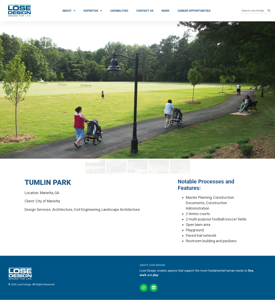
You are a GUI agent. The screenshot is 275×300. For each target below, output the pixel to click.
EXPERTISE (93, 10)
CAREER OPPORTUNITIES (194, 10)
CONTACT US (145, 10)
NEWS (165, 10)
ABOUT (68, 10)
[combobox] (254, 10)
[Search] (269, 10)
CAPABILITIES (119, 10)
